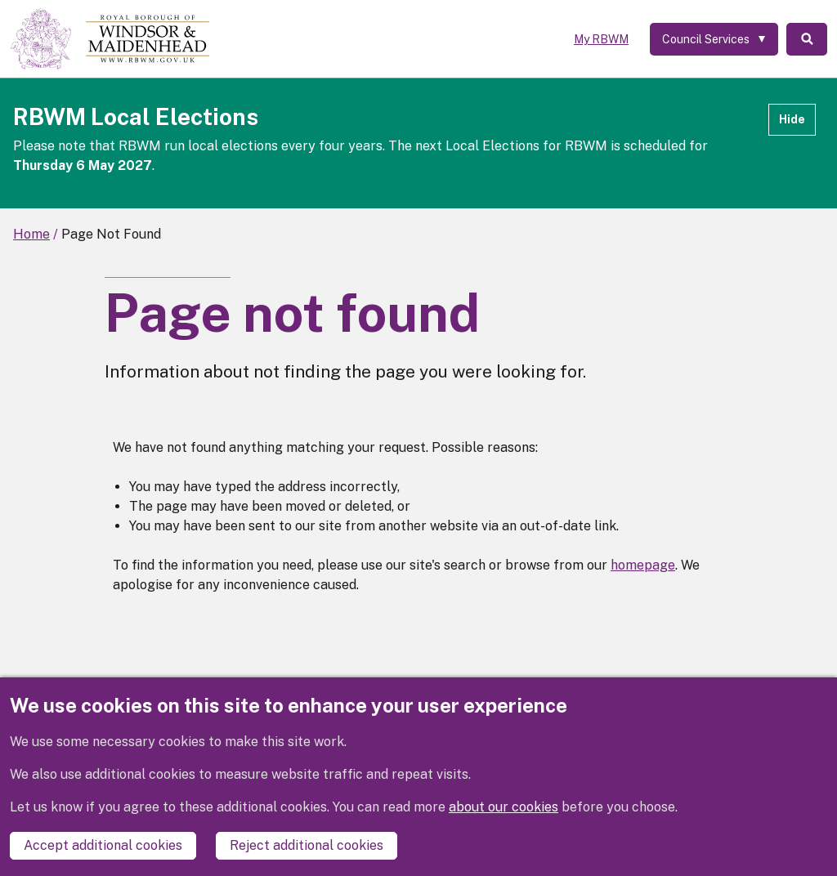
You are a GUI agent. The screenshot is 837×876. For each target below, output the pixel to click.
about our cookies (503, 807)
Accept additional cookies (103, 845)
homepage (643, 565)
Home (31, 234)
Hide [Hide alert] (792, 119)
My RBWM (601, 39)
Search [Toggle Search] (806, 39)
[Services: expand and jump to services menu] (714, 39)
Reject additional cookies (306, 845)
